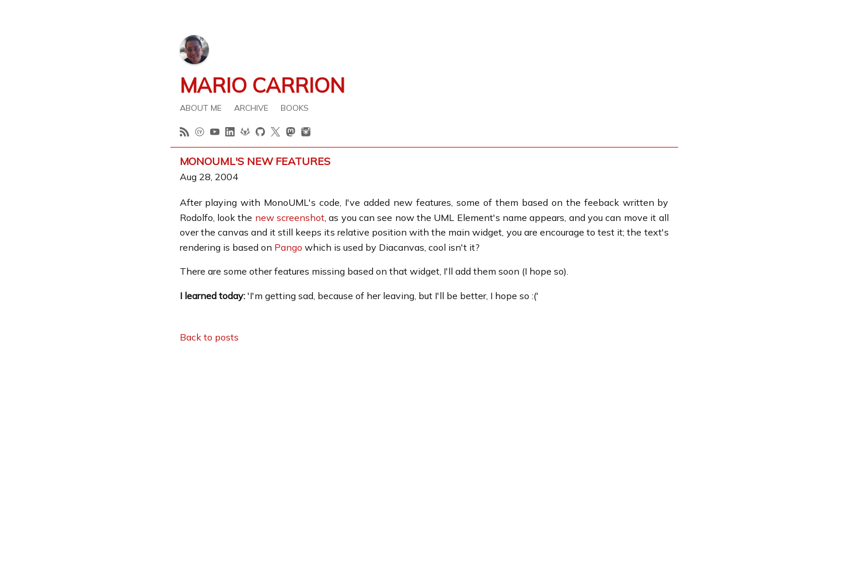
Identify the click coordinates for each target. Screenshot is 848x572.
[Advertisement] (424, 436)
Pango (288, 247)
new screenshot (289, 217)
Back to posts (209, 337)
